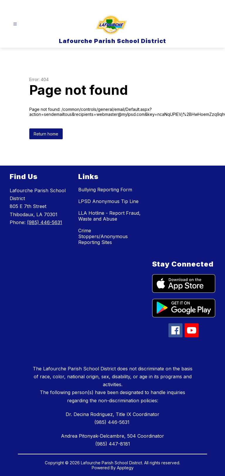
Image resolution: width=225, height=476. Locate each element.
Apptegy (125, 467)
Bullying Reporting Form (105, 190)
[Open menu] (15, 24)
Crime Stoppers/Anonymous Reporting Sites (103, 236)
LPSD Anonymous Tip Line (108, 201)
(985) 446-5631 (44, 222)
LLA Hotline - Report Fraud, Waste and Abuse (109, 216)
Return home (46, 133)
